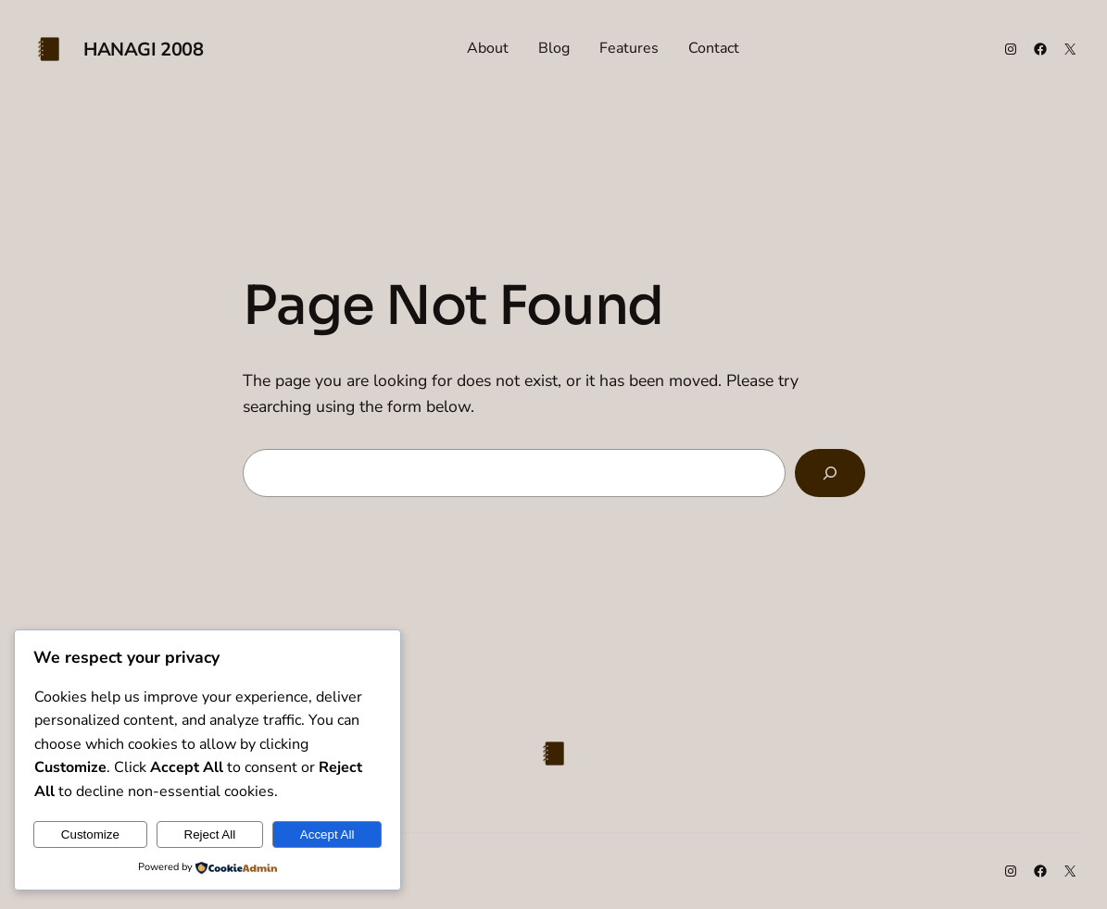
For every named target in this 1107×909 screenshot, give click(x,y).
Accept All (327, 834)
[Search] (829, 473)
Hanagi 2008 (143, 49)
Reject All (210, 834)
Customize (90, 834)
